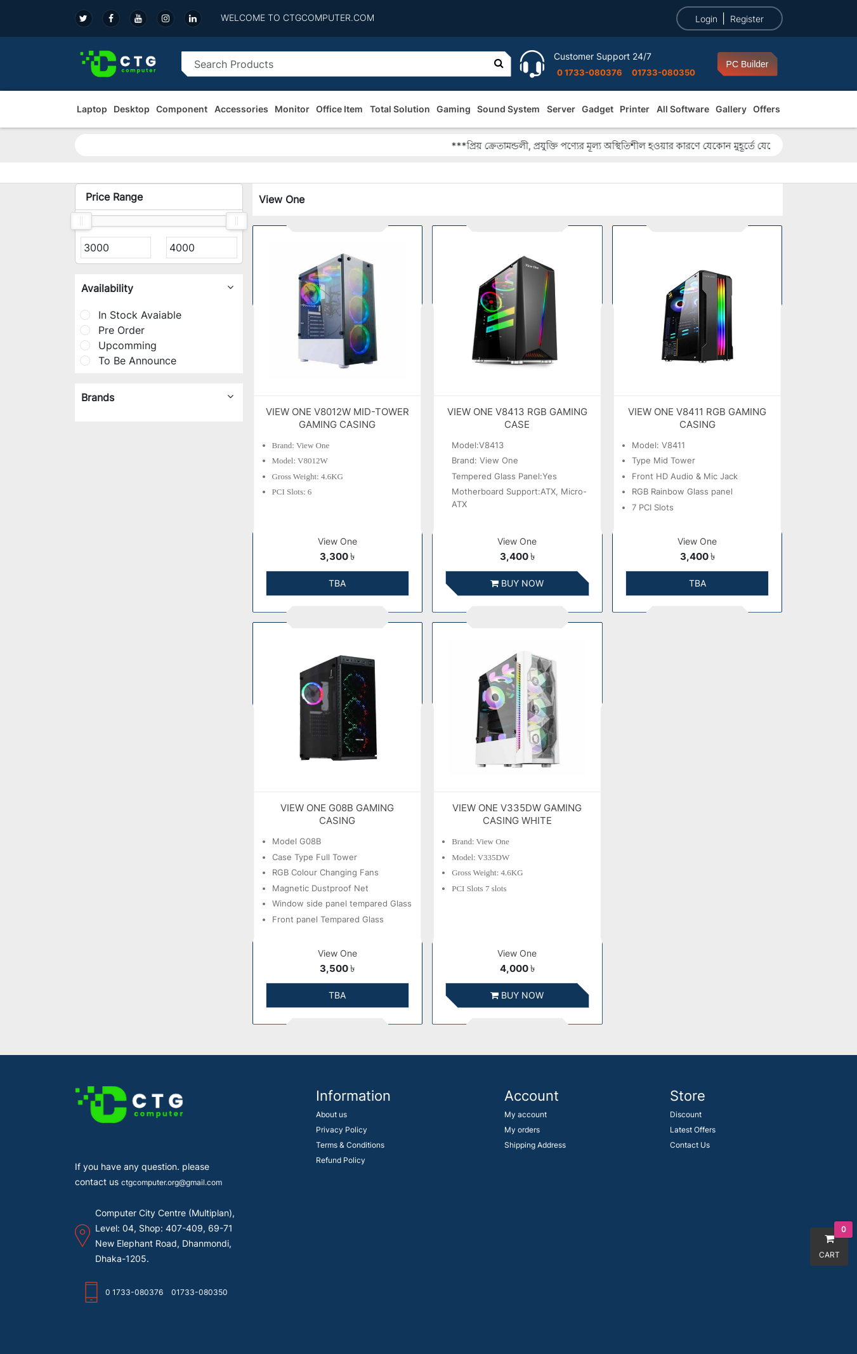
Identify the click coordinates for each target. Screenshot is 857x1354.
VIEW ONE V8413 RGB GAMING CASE (517, 418)
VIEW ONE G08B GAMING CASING (337, 814)
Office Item (339, 108)
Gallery (731, 108)
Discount (686, 1114)
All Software (683, 108)
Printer (635, 108)
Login (706, 18)
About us (331, 1114)
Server (561, 108)
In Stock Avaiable (130, 315)
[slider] (81, 221)
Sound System (508, 108)
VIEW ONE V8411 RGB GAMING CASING (697, 418)
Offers (766, 108)
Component (181, 108)
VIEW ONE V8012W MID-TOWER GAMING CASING (337, 418)
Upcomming (118, 345)
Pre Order (112, 330)
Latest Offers (693, 1129)
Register (747, 18)
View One (337, 541)
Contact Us (690, 1145)
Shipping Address (535, 1145)
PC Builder (747, 64)
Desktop (132, 108)
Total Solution (400, 108)
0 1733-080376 (589, 72)
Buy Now (517, 583)
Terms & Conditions (350, 1145)
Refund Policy (340, 1160)
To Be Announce (128, 360)
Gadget (597, 108)
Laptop (92, 108)
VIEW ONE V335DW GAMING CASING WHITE (517, 814)
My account (525, 1114)
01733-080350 (663, 72)
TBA (337, 583)
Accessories (241, 108)
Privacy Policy (341, 1129)
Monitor (292, 108)
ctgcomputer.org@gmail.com (171, 1182)
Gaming (453, 108)
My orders (522, 1129)
